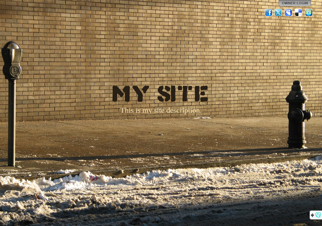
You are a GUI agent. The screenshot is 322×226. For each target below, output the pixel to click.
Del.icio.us (298, 12)
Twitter (278, 12)
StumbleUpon (308, 12)
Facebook (268, 12)
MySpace (288, 12)
